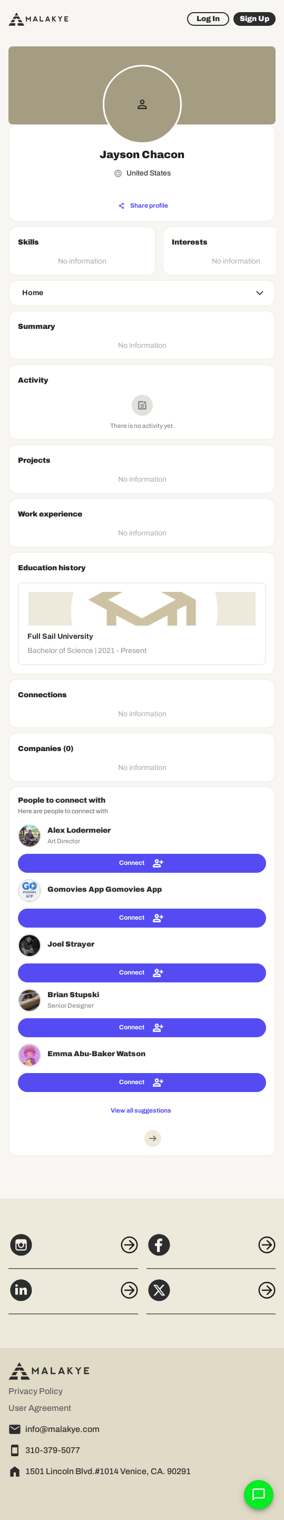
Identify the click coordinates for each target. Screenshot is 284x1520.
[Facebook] (211, 1250)
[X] (211, 1296)
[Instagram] (73, 1250)
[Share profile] (143, 206)
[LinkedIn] (73, 1296)
